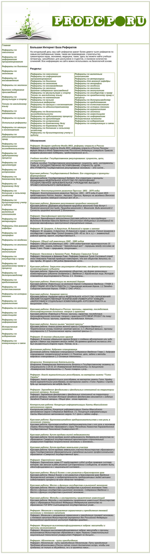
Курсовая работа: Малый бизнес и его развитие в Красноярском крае (67, 473)
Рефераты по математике (9, 112)
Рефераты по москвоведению (10, 79)
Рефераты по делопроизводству (12, 274)
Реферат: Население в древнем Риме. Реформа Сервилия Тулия (64, 254)
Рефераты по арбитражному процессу (10, 155)
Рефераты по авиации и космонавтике (14, 128)
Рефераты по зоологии (14, 308)
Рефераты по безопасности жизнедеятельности (13, 146)
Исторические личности (9, 328)
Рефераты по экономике (9, 72)
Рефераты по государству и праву (13, 257)
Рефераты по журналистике (9, 302)
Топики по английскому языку (46, 95)
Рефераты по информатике (9, 321)
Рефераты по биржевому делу (10, 185)
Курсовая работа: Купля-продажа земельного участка (59, 447)
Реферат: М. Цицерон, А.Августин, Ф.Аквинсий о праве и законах (65, 229)
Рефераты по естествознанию (11, 288)
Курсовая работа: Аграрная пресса (49, 294)
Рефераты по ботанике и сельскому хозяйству (14, 193)
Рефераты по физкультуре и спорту (14, 98)
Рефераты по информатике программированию (12, 59)
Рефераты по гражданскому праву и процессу (13, 265)
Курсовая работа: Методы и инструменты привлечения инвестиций (67, 498)
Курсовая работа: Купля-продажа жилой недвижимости (60, 435)
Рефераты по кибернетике (9, 335)
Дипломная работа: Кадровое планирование (53, 349)
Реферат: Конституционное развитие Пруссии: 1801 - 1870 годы (65, 191)
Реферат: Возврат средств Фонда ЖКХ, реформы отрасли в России (67, 146)
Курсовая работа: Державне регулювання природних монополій (64, 203)
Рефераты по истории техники (92, 107)
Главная (6, 45)
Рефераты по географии (9, 234)
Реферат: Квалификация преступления (51, 216)
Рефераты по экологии (14, 85)
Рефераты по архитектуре (9, 163)
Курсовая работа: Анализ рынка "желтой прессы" (57, 324)
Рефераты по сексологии (9, 51)
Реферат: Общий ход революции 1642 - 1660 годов (57, 241)
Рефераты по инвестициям (9, 314)
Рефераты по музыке (13, 118)
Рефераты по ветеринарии (9, 220)
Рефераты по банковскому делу (11, 178)
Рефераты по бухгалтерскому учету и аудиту (14, 202)
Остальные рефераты (14, 123)
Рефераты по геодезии (14, 240)
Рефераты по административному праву (13, 136)
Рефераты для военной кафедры (92, 81)
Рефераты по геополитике (9, 250)
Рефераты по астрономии (9, 171)
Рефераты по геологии (14, 245)
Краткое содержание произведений (13, 91)
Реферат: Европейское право (46, 460)
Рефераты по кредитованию (10, 281)
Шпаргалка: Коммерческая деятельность (52, 362)
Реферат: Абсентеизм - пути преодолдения (53, 540)
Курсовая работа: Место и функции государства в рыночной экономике (68, 485)
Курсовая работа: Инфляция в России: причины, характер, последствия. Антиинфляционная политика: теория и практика (69, 310)
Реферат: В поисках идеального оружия (51, 337)
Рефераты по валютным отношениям (9, 211)
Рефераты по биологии (14, 66)
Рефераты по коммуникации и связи (14, 342)
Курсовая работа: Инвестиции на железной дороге (57, 281)
